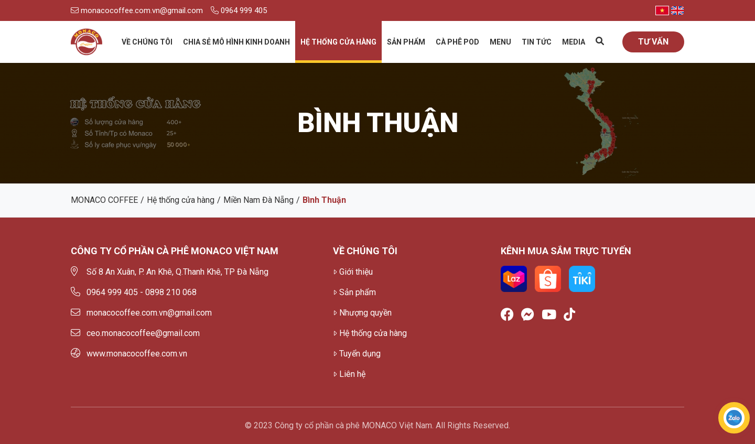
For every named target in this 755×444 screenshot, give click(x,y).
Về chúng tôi (147, 42)
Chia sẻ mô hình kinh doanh (236, 42)
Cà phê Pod (457, 42)
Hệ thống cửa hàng (338, 42)
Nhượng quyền (362, 313)
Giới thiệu (353, 272)
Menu (500, 42)
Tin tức (537, 42)
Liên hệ (349, 374)
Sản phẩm (406, 42)
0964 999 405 (239, 10)
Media (573, 42)
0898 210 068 (171, 292)
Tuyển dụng (357, 354)
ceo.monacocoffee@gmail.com (135, 333)
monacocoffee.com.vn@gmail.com (137, 10)
